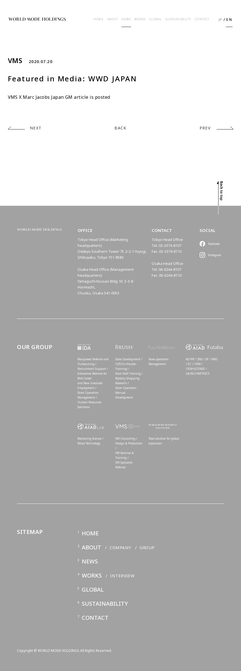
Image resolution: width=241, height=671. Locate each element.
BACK (120, 128)
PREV (205, 128)
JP (221, 19)
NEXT (36, 128)
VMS (15, 60)
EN (229, 19)
